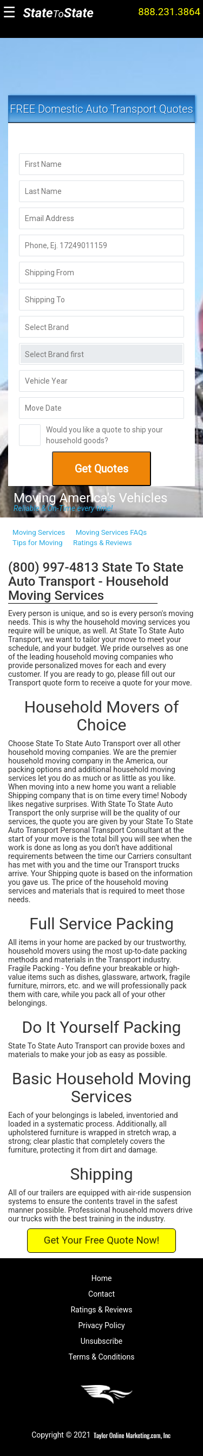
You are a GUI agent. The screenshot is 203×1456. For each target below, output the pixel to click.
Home (101, 1278)
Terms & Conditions (101, 1357)
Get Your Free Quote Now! (102, 1240)
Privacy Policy (101, 1325)
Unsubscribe (102, 1341)
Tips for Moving (37, 543)
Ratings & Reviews (102, 543)
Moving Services (38, 532)
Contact (101, 1294)
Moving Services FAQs (111, 532)
